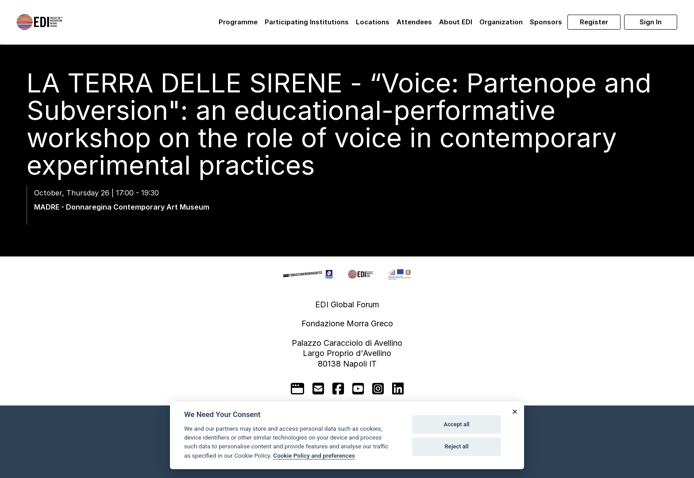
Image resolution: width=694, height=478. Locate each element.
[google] (297, 389)
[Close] (514, 411)
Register (594, 22)
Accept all (456, 424)
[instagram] (378, 389)
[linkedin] (398, 389)
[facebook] (338, 389)
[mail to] (318, 389)
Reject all (457, 446)
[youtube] (358, 389)
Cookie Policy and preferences (314, 455)
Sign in (651, 22)
